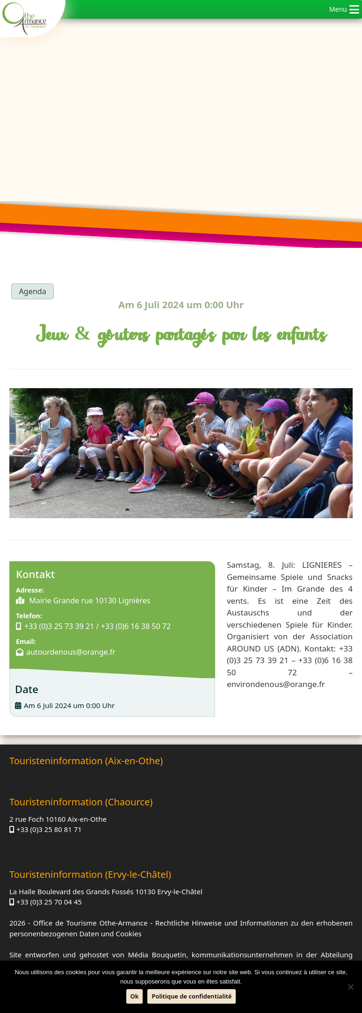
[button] (338, 9)
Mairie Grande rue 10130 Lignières (89, 602)
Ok (134, 996)
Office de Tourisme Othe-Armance (90, 894)
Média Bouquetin (157, 926)
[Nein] (350, 986)
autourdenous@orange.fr (71, 665)
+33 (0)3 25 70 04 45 (49, 873)
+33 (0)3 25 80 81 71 (230, 799)
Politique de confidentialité (192, 996)
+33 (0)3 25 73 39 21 (59, 628)
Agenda (33, 291)
